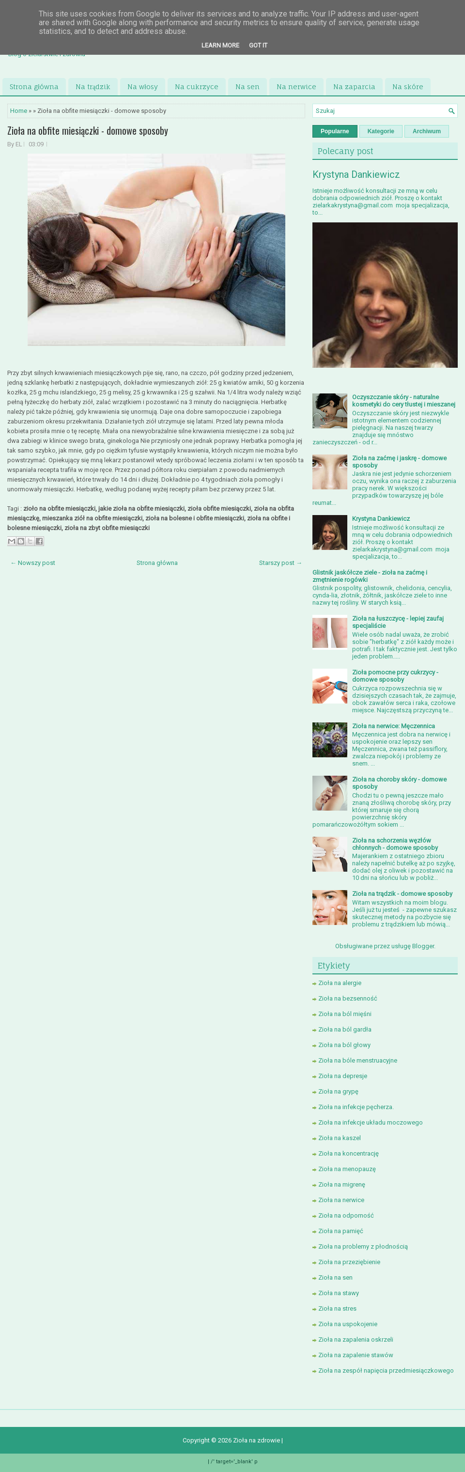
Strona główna (34, 86)
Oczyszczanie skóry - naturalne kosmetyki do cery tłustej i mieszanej (403, 400)
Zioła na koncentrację (348, 1153)
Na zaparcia (354, 86)
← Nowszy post (32, 562)
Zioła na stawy (338, 1293)
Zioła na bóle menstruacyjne (357, 1060)
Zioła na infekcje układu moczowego (370, 1122)
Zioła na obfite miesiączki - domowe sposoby (87, 130)
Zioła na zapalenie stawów (355, 1355)
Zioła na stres (337, 1308)
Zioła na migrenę (341, 1184)
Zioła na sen (335, 1277)
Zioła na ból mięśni (345, 1014)
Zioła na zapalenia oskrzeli (355, 1339)
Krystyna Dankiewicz (356, 174)
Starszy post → (280, 562)
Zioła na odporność (346, 1215)
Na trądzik (93, 86)
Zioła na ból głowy (344, 1045)
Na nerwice (296, 86)
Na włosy (142, 86)
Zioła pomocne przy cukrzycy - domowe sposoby (395, 676)
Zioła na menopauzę (347, 1169)
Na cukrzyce (196, 86)
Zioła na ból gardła (345, 1029)
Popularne (335, 131)
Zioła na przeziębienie (349, 1262)
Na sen (247, 86)
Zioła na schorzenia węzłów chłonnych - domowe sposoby (395, 844)
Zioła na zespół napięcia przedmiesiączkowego (386, 1370)
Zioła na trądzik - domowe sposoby (402, 893)
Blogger (423, 946)
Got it (258, 45)
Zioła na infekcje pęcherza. (356, 1107)
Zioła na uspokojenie (347, 1324)
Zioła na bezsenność (347, 998)
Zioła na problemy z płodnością (363, 1246)
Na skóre (407, 86)
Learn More (220, 45)
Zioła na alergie (339, 983)
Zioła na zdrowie (257, 1440)
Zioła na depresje (342, 1076)
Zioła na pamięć (340, 1231)
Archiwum (427, 131)
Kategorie (381, 131)
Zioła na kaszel (339, 1138)
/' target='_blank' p (234, 1461)
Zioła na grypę (338, 1091)
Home (18, 110)
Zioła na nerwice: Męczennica (393, 726)
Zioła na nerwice (341, 1200)
